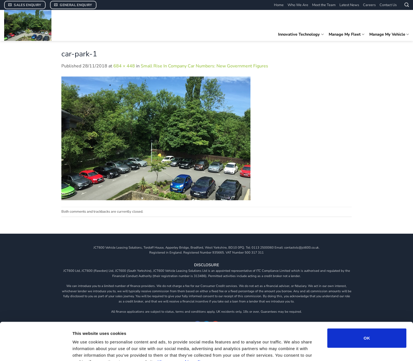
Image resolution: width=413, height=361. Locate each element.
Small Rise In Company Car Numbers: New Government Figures (204, 66)
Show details (290, 350)
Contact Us (388, 4)
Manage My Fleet (346, 34)
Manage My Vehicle (389, 34)
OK (367, 304)
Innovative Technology (300, 34)
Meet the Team (324, 4)
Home (279, 4)
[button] (406, 5)
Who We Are (297, 4)
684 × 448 (124, 66)
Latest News (349, 4)
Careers (369, 4)
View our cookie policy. (182, 327)
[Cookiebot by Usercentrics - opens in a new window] (36, 350)
